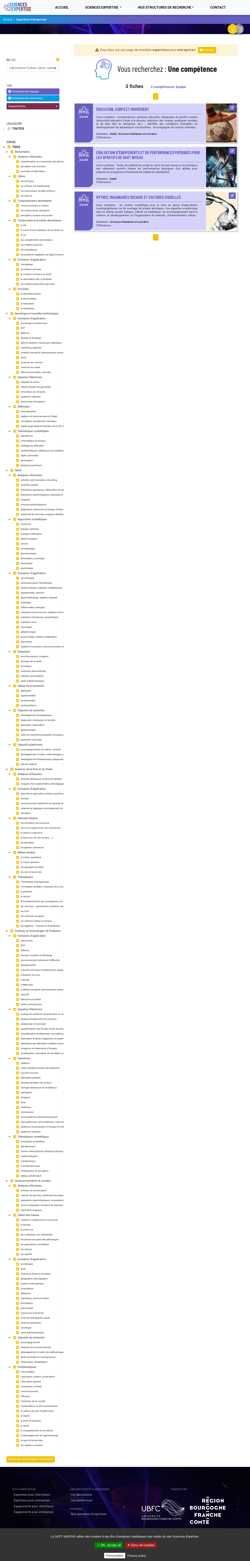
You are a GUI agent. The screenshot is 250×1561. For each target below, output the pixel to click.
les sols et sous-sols (28, 872)
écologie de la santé (28, 661)
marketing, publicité (28, 347)
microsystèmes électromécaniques (36, 1117)
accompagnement (27, 1342)
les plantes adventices (29, 847)
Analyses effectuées (27, 156)
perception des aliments (30, 166)
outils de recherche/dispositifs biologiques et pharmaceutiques (51, 735)
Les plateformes (82, 1500)
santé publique (25, 705)
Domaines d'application (29, 259)
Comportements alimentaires (32, 200)
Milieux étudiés (23, 852)
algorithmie (24, 436)
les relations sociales (28, 1445)
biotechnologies (26, 539)
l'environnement (26, 1391)
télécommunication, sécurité (32, 372)
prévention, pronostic (28, 739)
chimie (21, 543)
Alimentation (19, 151)
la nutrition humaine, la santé (33, 274)
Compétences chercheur (25, 98)
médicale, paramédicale (30, 671)
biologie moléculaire (28, 534)
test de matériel (26, 764)
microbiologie (25, 548)
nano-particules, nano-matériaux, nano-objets (41, 1122)
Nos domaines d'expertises (89, 1514)
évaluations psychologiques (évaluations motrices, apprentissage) (52, 494)
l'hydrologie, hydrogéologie (32, 882)
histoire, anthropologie (29, 1283)
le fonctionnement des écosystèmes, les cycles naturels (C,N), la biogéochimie (59, 901)
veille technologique (28, 1210)
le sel (20, 225)
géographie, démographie (31, 1278)
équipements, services (29, 592)
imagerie (22, 499)
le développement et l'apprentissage (36, 1435)
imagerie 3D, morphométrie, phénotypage (39, 784)
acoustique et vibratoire (30, 1141)
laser (20, 1102)
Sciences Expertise (102, 7)
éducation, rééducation (30, 725)
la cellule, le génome (28, 833)
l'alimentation (25, 1371)
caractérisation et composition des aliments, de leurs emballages (52, 161)
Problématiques (24, 1367)
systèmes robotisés (28, 396)
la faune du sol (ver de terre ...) (34, 837)
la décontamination (28, 294)
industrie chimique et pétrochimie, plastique (41, 970)
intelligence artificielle (29, 445)
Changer (207, 50)
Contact (218, 7)
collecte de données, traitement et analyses (40, 1195)
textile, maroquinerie (28, 1004)
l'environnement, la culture (32, 205)
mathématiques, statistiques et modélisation (41, 450)
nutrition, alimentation (29, 676)
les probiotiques (26, 249)
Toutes (15, 128)
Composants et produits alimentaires (36, 220)
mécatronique (25, 1161)
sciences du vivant (27, 367)
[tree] (33, 128)
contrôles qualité (26, 485)
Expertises (21, 651)
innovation (23, 666)
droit (20, 1269)
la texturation (24, 303)
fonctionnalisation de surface (33, 1082)
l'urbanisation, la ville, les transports (36, 1406)
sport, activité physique (29, 681)
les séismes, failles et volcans (33, 921)
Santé (15, 470)
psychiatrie (23, 641)
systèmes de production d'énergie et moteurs (41, 1127)
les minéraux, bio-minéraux (32, 823)
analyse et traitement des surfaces (36, 1019)
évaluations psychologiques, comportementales (42, 1200)
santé (20, 357)
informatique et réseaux (30, 441)
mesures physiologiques (31, 504)
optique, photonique (28, 1176)
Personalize (114, 1555)
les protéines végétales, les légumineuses (39, 254)
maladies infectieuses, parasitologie (36, 617)
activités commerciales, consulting (36, 480)
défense (22, 333)
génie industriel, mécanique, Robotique (38, 343)
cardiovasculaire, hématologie (33, 583)
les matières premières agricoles (35, 284)
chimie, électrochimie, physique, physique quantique (45, 1151)
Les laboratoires (81, 1494)
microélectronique (27, 1166)
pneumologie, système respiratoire (36, 637)
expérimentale (25, 695)
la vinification (24, 308)
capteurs (22, 1063)
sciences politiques (28, 1323)
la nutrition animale (28, 269)
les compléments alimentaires (33, 240)
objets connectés (26, 455)
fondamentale (25, 700)
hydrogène (23, 1092)
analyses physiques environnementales (38, 779)
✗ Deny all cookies (141, 1545)
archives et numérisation (31, 1190)
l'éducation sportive (28, 1381)
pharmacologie (25, 553)
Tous (13, 147)
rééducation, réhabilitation (31, 1362)
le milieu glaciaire (27, 862)
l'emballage (24, 264)
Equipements (33, 106)
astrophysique (25, 1146)
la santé (22, 1425)
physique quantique (28, 465)
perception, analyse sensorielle (33, 215)
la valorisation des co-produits (33, 279)
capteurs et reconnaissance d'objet (36, 416)
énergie (22, 798)
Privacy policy (136, 1555)
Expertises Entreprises (31, 19)
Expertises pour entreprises (32, 1500)
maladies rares (25, 622)
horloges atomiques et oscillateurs (36, 1087)
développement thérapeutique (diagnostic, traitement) (46, 759)
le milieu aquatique (28, 857)
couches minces (26, 1073)
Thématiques (22, 877)
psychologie (24, 568)
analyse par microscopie (30, 1024)
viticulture (23, 813)
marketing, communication (32, 1298)
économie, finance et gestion (33, 1274)
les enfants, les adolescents (32, 186)
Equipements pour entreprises (34, 1512)
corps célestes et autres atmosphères (37, 1068)
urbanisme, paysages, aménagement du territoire (43, 808)
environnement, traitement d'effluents (37, 960)
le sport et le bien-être (29, 1440)
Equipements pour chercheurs (34, 1506)
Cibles (18, 176)
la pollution (23, 891)
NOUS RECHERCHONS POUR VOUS (30, 1459)
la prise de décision (28, 1420)
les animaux (24, 181)
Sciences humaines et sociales (30, 1180)
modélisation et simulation (32, 1171)
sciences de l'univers (29, 362)
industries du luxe (27, 975)
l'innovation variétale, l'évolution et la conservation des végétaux (51, 886)
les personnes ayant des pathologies (37, 1239)
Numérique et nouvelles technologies (34, 313)
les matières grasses (28, 245)
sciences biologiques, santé (32, 1318)
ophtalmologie (25, 632)
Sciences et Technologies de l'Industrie (35, 931)
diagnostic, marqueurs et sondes (35, 720)
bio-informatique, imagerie (31, 656)
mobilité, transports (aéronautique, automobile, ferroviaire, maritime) (53, 352)
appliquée (23, 690)
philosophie (24, 460)
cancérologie (24, 578)
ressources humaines (29, 1313)
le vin (20, 235)
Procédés (20, 289)
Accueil (66, 7)
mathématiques (26, 1156)
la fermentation (26, 298)
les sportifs (23, 1254)
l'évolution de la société (30, 1401)
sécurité (22, 994)
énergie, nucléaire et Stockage (33, 955)
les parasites (24, 842)
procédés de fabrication (30, 171)
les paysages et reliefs (29, 867)
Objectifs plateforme (27, 744)
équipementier (25, 965)
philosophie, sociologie (29, 558)
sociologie (23, 1327)
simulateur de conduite (30, 392)
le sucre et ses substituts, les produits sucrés (41, 230)
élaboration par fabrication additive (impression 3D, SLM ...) (48, 1043)
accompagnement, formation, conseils (38, 749)
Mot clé (11, 60)
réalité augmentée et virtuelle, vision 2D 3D (40, 426)
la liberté (22, 1416)
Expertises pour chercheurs (32, 1494)
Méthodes (21, 406)
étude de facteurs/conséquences (35, 1357)
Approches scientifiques (29, 519)
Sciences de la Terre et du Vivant (30, 769)
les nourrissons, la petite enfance (35, 191)
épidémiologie (25, 730)
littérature (22, 1293)
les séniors (23, 196)
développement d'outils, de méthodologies (40, 1352)
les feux (22, 911)
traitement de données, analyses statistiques (41, 514)
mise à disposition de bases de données (39, 1205)
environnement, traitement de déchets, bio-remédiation (46, 803)
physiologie (23, 563)
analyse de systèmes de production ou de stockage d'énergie (50, 1014)
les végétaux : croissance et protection (37, 926)
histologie (23, 602)
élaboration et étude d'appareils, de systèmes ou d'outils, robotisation (53, 1038)
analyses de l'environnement (33, 1347)
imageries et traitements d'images (36, 1048)
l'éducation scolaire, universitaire (35, 1376)
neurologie (23, 627)
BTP (20, 328)
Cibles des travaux (25, 1215)
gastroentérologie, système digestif (36, 597)
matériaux (23, 1107)
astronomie (23, 940)
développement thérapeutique (33, 715)
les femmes (24, 1229)
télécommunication (28, 999)
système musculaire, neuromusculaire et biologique (45, 646)
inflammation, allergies (30, 607)
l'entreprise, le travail (28, 1386)
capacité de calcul (27, 382)
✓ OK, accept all (109, 1545)
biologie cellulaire (27, 529)
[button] (57, 59)
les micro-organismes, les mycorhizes (38, 828)
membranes (24, 1112)
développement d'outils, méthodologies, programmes (45, 754)
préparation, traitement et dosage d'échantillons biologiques (49, 509)
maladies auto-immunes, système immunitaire (42, 612)
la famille (22, 1225)
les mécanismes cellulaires (32, 210)
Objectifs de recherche (28, 710)
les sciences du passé (29, 916)
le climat (22, 896)
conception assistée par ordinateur (36, 421)
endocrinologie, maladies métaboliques (38, 588)
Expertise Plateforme (27, 377)
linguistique (24, 1288)
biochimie (23, 524)
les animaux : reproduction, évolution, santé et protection (47, 906)
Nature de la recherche (28, 686)
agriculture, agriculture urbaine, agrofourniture (42, 793)
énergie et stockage (28, 338)
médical (22, 980)
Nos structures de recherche (164, 7)
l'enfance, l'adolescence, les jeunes (36, 1220)
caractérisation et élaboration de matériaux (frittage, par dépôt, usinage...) (56, 1033)
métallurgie (24, 984)
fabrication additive (27, 1078)
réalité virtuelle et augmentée (33, 387)
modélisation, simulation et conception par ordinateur (45, 1053)
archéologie (24, 1264)
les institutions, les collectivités (34, 1234)
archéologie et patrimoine (31, 323)
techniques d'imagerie (30, 401)
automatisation (25, 411)
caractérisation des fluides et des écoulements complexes (48, 1029)
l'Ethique (22, 1396)
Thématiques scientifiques (30, 431)
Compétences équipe (23, 91)
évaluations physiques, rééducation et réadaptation (44, 490)
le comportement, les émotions (34, 1430)
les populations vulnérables (32, 1244)
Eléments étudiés (25, 818)
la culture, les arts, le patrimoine (34, 1411)
